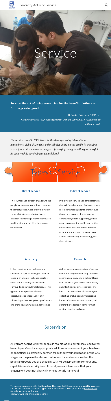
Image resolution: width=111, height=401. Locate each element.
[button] (4, 5)
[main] (55, 53)
